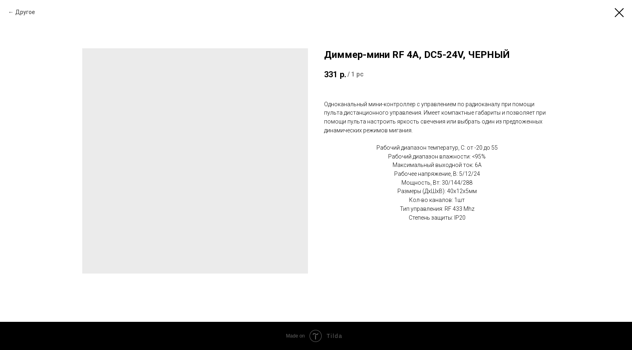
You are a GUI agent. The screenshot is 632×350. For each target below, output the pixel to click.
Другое (25, 12)
